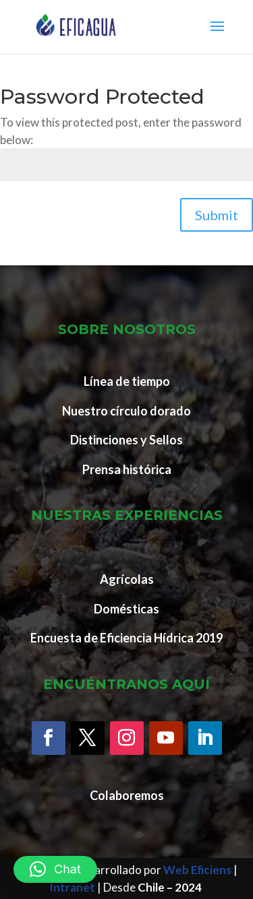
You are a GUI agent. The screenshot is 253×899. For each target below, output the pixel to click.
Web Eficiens (197, 870)
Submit (216, 215)
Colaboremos (127, 795)
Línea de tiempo (127, 381)
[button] (55, 869)
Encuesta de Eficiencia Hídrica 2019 (126, 637)
